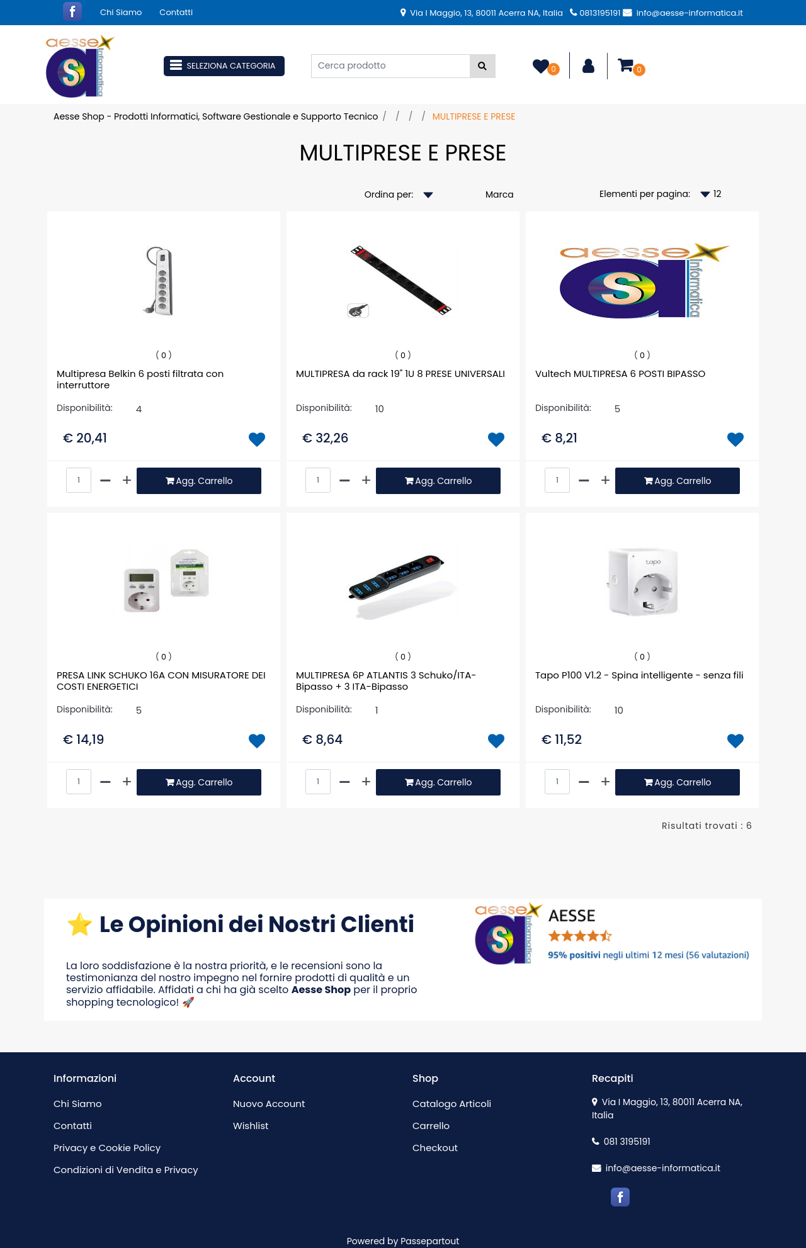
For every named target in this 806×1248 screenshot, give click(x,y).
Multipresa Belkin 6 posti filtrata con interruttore (140, 379)
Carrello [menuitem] (431, 1125)
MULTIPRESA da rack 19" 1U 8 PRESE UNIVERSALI (400, 374)
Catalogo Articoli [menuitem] (451, 1103)
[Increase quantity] (127, 481)
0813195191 (595, 13)
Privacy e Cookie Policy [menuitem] (107, 1147)
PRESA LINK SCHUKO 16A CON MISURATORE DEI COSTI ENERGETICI (161, 681)
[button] (483, 66)
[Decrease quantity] (105, 481)
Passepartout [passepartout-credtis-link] (429, 1241)
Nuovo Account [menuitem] (269, 1103)
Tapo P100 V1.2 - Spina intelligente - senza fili (639, 676)
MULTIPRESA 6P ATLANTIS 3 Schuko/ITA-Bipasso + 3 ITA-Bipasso (386, 681)
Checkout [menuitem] (435, 1147)
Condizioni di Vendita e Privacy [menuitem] (126, 1169)
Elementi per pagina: (644, 194)
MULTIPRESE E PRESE (474, 116)
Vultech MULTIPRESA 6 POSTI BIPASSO (620, 374)
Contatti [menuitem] (176, 12)
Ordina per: (389, 194)
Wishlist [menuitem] (250, 1125)
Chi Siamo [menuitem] (121, 12)
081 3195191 (621, 1141)
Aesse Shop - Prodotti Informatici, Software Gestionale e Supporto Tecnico (216, 116)
